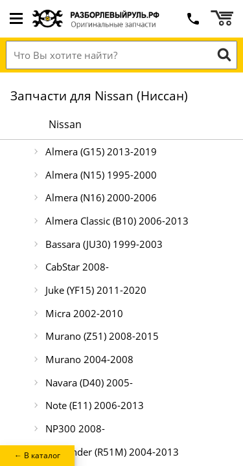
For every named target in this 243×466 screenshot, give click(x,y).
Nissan (65, 124)
